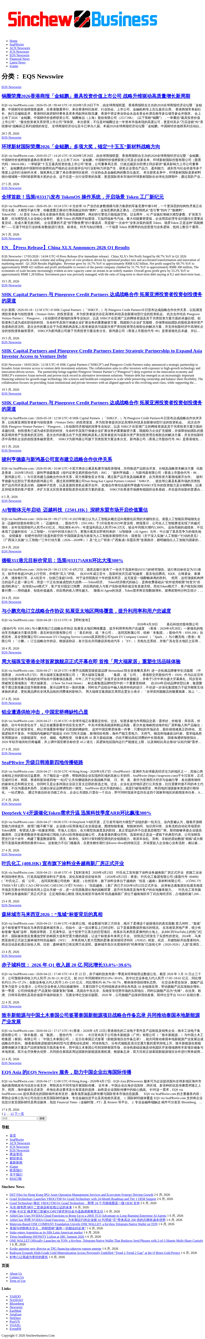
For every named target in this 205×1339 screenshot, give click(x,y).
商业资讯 (16, 1154)
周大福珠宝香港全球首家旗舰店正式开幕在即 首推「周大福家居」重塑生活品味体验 (91, 661)
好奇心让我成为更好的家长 (29, 1257)
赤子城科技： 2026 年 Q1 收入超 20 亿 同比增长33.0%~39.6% (67, 964)
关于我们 (16, 1174)
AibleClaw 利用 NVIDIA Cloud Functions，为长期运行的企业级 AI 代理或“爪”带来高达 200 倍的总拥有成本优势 (88, 1220)
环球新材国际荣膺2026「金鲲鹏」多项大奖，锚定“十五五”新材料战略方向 (81, 146)
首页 (13, 1135)
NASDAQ (16, 1300)
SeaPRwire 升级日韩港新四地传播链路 (42, 762)
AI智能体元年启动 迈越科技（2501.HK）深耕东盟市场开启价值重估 (75, 510)
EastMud (15, 1310)
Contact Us (17, 1277)
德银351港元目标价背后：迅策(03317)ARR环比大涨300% (62, 560)
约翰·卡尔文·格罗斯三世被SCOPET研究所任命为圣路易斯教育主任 (56, 1211)
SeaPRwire (17, 44)
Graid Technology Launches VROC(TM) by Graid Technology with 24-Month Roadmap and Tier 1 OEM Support (83, 1199)
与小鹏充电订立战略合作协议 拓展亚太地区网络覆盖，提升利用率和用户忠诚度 (86, 611)
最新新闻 (16, 1162)
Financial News (20, 59)
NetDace (15, 1318)
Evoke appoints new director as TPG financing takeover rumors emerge (55, 1248)
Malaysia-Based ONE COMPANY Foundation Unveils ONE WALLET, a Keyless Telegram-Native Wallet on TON (84, 1224)
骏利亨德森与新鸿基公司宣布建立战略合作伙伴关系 (57, 459)
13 (12, 1114)
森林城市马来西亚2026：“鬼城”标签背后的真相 (52, 914)
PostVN (15, 1321)
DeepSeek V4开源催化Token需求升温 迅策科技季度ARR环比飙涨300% (76, 813)
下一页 (19, 1114)
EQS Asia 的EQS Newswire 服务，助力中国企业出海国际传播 (66, 1072)
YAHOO (15, 1296)
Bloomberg (17, 1303)
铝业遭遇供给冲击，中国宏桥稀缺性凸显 (45, 712)
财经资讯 (16, 1158)
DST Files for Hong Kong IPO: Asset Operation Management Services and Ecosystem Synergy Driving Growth (81, 1194)
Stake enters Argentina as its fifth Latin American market (46, 1232)
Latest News (18, 62)
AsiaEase (16, 1314)
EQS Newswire (19, 55)
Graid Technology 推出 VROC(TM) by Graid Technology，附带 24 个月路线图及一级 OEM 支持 (75, 1203)
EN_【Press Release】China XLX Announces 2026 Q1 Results (66, 247)
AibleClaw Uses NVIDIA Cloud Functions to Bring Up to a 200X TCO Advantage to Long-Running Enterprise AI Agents (88, 1215)
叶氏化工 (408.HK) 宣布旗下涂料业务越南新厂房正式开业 (63, 863)
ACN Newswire (20, 48)
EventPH (15, 1328)
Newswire (16, 1307)
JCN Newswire (19, 51)
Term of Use (18, 1280)
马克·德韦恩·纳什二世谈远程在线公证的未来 (41, 1207)
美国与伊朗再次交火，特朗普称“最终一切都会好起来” (48, 1228)
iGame (14, 66)
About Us (16, 1273)
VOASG (15, 1325)
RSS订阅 (16, 1178)
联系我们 (16, 1170)
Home (13, 41)
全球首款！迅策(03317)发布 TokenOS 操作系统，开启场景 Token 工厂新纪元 (83, 197)
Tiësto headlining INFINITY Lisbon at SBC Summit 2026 (47, 1236)
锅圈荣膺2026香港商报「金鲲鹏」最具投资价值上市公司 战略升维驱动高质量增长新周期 (96, 96)
